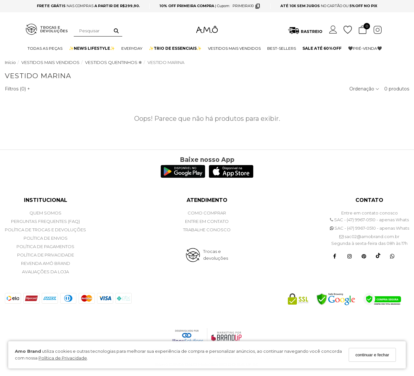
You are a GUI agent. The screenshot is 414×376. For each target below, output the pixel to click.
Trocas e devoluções (215, 255)
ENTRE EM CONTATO (207, 221)
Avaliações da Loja (45, 271)
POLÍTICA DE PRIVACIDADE (45, 254)
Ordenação (364, 89)
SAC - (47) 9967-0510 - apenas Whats (369, 219)
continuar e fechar (372, 354)
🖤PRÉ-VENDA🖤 (365, 48)
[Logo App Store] (231, 176)
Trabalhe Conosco (207, 229)
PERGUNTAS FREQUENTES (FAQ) (45, 221)
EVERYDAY (131, 48)
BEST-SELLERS (281, 48)
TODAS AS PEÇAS (44, 48)
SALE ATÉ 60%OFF (322, 48)
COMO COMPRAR (207, 212)
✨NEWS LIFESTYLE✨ (92, 48)
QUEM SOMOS (45, 212)
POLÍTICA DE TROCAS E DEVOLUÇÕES (45, 229)
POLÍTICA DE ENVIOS (46, 238)
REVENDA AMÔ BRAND (45, 263)
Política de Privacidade (62, 357)
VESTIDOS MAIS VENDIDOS (234, 48)
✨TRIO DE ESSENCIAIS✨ (175, 48)
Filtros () (17, 89)
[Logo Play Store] (182, 176)
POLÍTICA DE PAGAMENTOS (45, 246)
